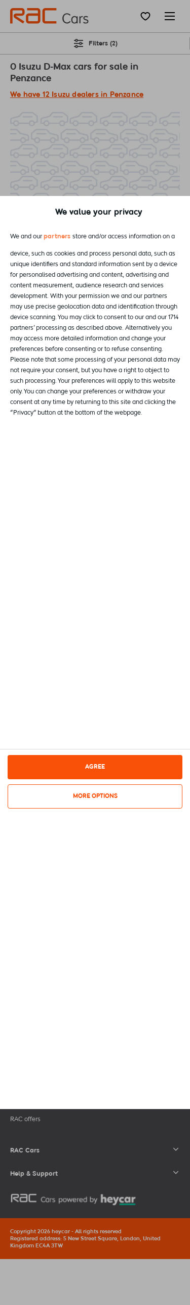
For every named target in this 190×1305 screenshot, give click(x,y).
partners (57, 236)
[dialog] (95, 653)
